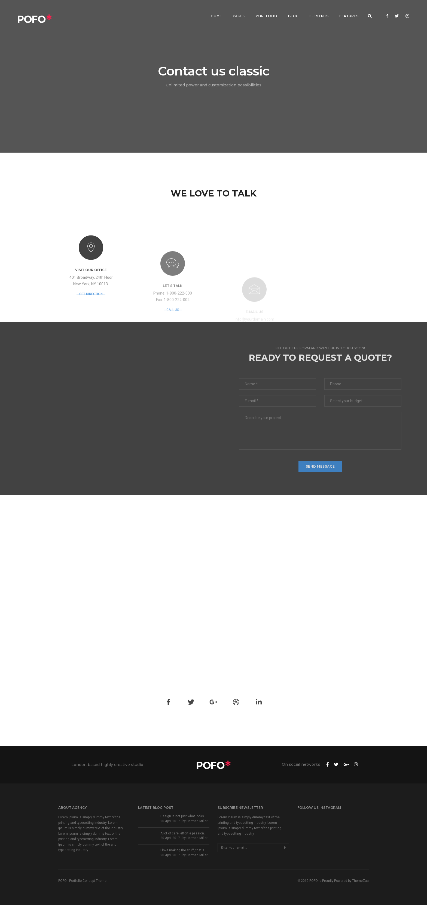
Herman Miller (197, 821)
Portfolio (261, 10)
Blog (287, 10)
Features (343, 10)
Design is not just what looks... (183, 816)
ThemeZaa (360, 881)
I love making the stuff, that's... (183, 850)
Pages (233, 10)
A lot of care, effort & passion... (183, 833)
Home (210, 10)
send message (320, 466)
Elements (312, 10)
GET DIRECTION (91, 312)
